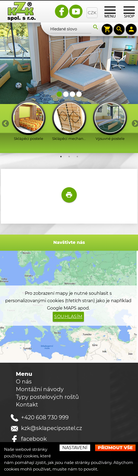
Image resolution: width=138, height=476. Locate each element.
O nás (24, 381)
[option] (28, 120)
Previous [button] (4, 122)
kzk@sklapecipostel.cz (51, 427)
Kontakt (27, 404)
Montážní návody (40, 388)
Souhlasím (68, 316)
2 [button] (69, 156)
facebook (34, 438)
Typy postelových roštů (47, 396)
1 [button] (61, 156)
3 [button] (77, 156)
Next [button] (134, 122)
